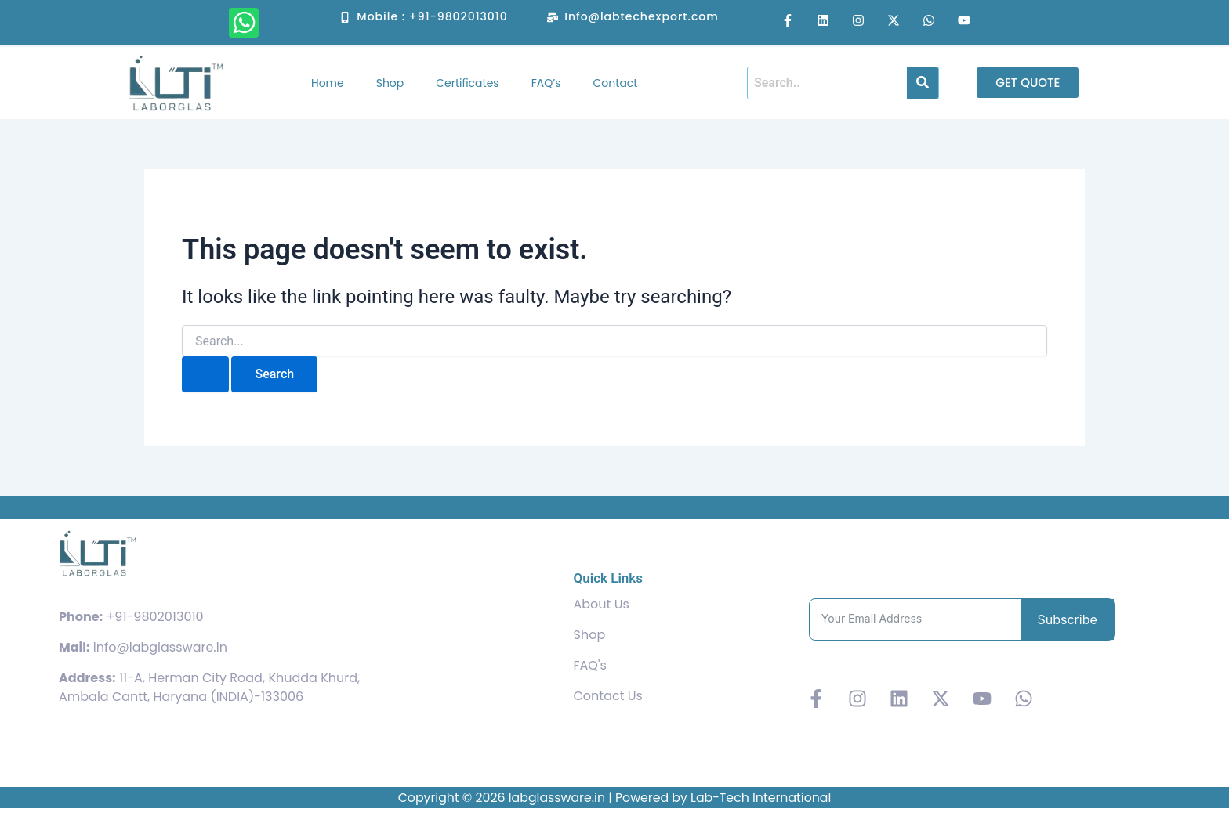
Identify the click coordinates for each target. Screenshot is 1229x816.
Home (327, 83)
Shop (390, 83)
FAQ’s (546, 83)
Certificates (467, 83)
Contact (615, 83)
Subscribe (1067, 619)
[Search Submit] (205, 374)
